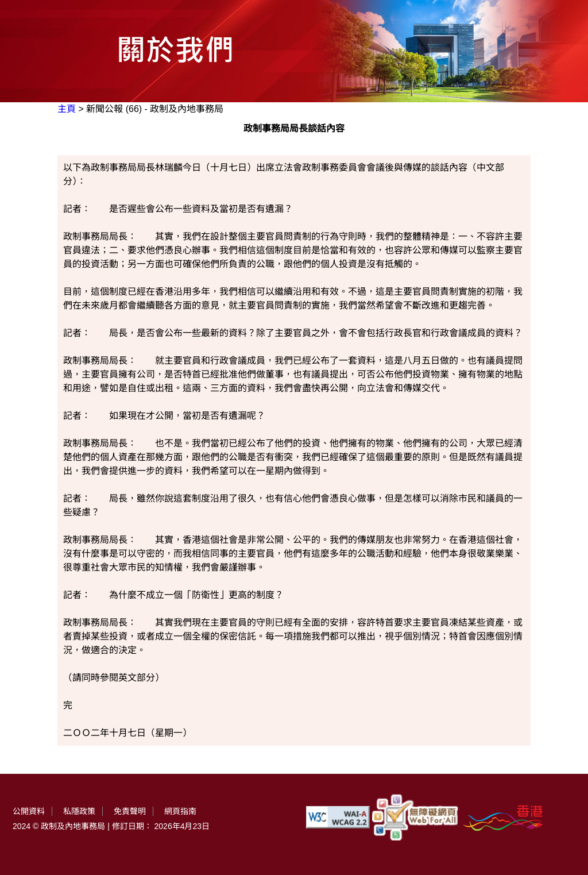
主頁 (66, 109)
